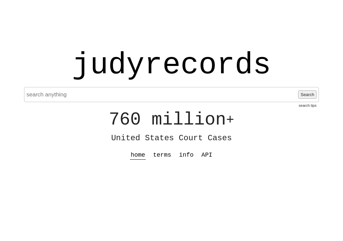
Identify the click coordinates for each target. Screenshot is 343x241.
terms (162, 155)
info (186, 155)
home (138, 155)
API (206, 155)
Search (307, 94)
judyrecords (171, 65)
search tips (308, 105)
